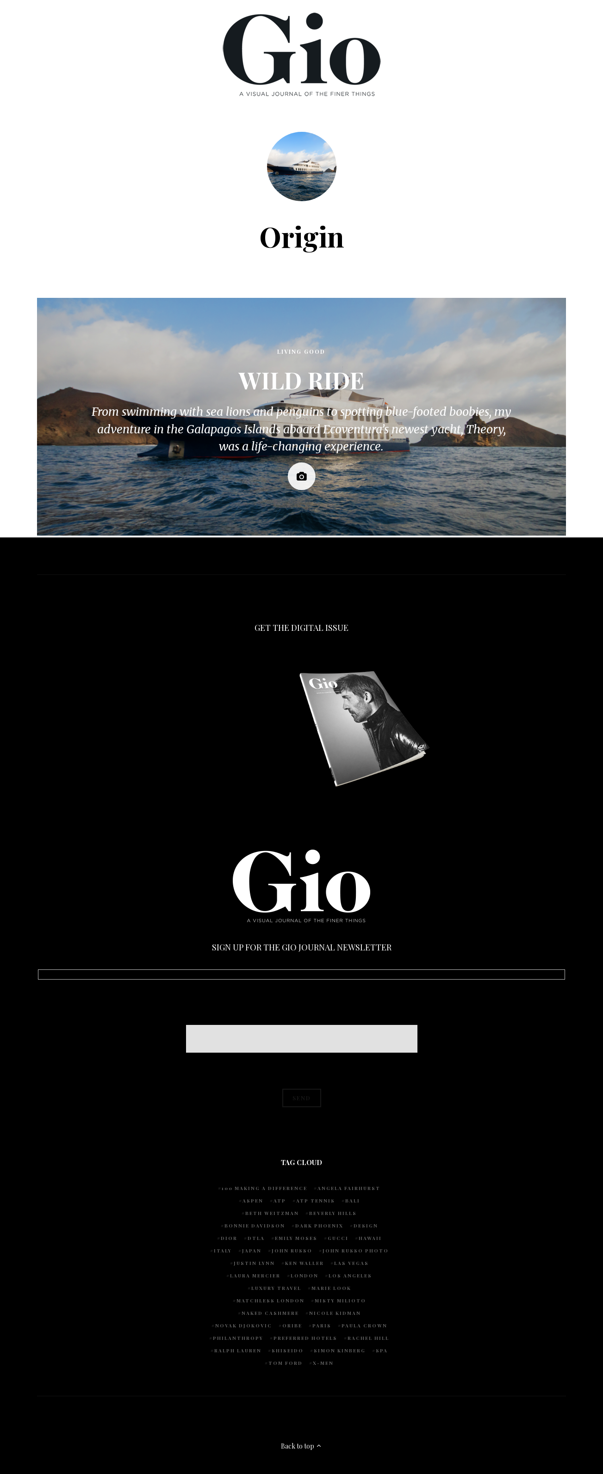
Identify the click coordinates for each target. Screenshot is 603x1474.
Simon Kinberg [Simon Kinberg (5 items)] (340, 1350)
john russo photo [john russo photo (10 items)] (356, 1250)
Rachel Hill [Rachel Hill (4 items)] (368, 1338)
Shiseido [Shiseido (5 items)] (288, 1350)
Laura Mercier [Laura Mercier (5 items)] (255, 1275)
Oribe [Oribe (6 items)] (292, 1325)
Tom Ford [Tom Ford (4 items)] (285, 1363)
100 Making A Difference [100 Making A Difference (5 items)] (264, 1188)
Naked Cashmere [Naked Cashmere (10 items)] (270, 1313)
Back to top (301, 1446)
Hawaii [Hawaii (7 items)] (370, 1238)
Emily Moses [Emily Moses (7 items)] (296, 1238)
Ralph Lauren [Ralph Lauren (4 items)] (237, 1350)
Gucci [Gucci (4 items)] (338, 1238)
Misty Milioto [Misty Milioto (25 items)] (340, 1300)
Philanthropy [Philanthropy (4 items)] (238, 1338)
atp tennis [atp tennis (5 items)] (315, 1200)
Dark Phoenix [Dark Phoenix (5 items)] (319, 1225)
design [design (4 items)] (366, 1225)
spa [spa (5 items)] (382, 1350)
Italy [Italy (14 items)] (223, 1250)
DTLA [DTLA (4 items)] (256, 1238)
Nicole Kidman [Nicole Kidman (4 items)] (335, 1313)
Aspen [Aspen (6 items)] (252, 1200)
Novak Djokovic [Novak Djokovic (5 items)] (243, 1325)
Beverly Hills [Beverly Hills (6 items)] (333, 1213)
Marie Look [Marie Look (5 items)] (331, 1288)
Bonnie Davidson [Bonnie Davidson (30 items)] (254, 1225)
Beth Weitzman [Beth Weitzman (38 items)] (272, 1213)
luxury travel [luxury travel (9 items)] (276, 1288)
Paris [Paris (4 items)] (321, 1325)
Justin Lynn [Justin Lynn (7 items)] (254, 1263)
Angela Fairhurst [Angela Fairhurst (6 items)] (348, 1188)
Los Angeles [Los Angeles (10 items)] (350, 1275)
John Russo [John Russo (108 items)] (292, 1250)
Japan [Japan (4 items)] (251, 1250)
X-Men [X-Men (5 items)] (323, 1363)
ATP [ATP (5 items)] (280, 1200)
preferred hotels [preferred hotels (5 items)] (305, 1338)
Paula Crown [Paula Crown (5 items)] (364, 1325)
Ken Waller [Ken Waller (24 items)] (304, 1263)
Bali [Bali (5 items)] (352, 1200)
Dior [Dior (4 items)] (229, 1238)
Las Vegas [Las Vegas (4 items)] (351, 1263)
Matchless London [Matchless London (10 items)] (270, 1300)
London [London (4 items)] (304, 1275)
